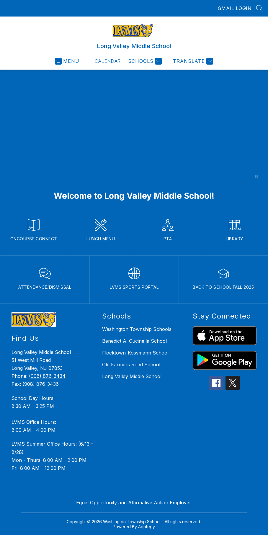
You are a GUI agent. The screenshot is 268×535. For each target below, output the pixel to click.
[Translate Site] (192, 61)
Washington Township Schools (136, 329)
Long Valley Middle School (131, 376)
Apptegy (146, 526)
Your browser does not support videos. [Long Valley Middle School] (134, 127)
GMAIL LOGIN (235, 8)
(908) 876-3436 (40, 384)
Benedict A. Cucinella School (134, 341)
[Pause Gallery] (256, 176)
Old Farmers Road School (131, 364)
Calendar (108, 61)
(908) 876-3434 (47, 376)
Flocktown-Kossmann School (135, 353)
